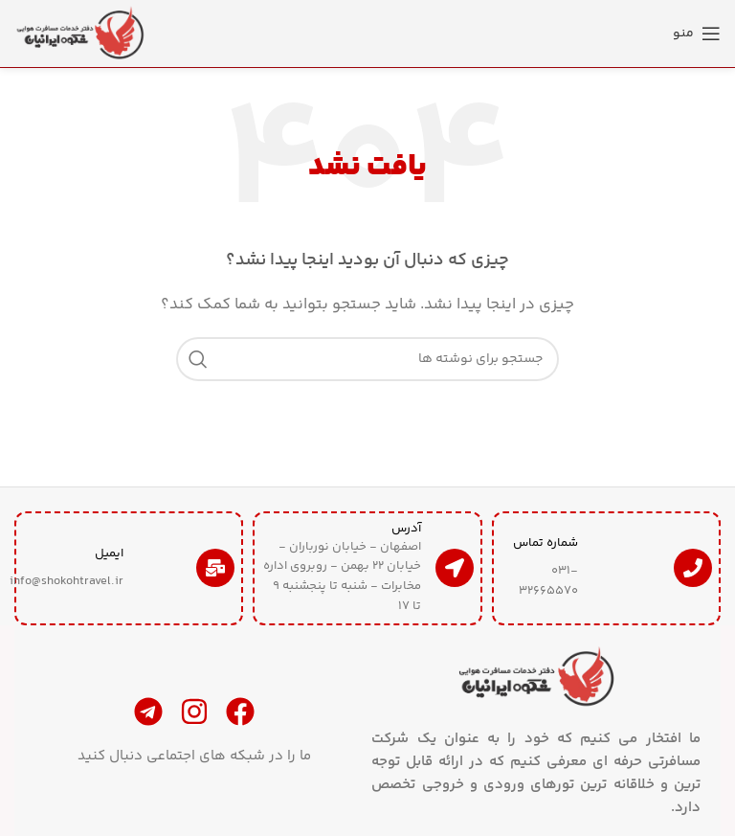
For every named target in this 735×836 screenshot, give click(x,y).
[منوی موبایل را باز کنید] (696, 33)
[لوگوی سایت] (80, 33)
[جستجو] (367, 359)
